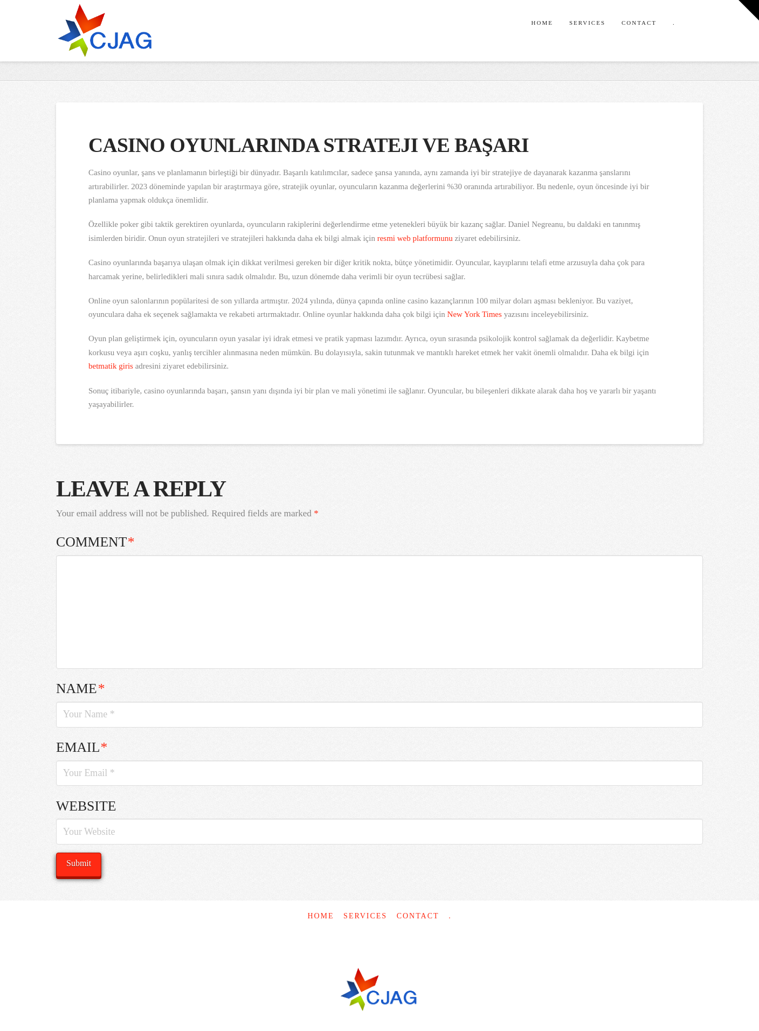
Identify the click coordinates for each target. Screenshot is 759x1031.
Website (86, 806)
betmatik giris (110, 366)
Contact (418, 916)
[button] (749, 10)
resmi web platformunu (415, 238)
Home (320, 916)
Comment (95, 542)
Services (365, 916)
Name (80, 688)
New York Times (474, 314)
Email (81, 747)
